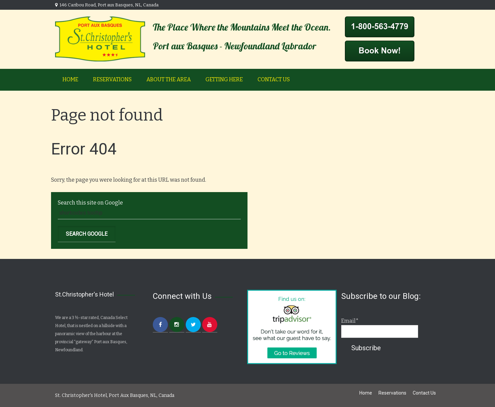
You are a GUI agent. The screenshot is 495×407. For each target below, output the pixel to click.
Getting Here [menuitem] (224, 79)
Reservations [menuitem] (112, 79)
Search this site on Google (90, 202)
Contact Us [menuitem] (274, 79)
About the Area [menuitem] (168, 79)
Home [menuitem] (70, 79)
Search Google (86, 234)
